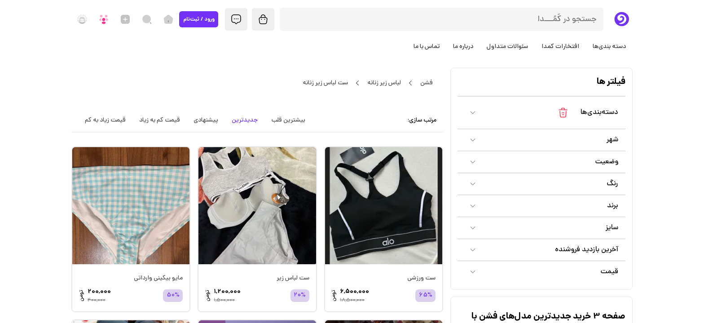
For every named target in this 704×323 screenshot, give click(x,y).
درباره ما (463, 47)
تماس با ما (426, 47)
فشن (426, 83)
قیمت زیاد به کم (105, 120)
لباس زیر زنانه (384, 83)
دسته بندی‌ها (609, 47)
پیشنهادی (206, 120)
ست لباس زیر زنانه (325, 83)
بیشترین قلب (288, 120)
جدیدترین (244, 120)
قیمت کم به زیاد (159, 120)
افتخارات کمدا (560, 47)
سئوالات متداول (507, 47)
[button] (541, 112)
